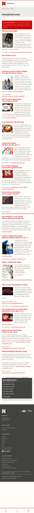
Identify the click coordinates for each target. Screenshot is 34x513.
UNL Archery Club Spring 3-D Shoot (15, 285)
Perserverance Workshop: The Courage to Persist (11, 193)
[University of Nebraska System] (29, 411)
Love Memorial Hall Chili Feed (13, 122)
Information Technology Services (9, 427)
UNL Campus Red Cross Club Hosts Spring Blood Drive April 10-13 (14, 310)
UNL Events (4, 429)
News (3, 446)
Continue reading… (18, 91)
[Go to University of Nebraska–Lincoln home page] (4, 3)
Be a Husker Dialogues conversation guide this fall (12, 166)
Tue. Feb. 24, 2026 (8, 388)
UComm (7, 8)
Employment (4, 438)
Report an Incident (6, 450)
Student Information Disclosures (9, 468)
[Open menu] (5, 510)
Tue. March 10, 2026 (8, 386)
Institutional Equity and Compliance (9, 460)
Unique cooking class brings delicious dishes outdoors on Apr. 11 (15, 237)
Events (3, 440)
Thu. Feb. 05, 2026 (8, 393)
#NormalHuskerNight (10, 31)
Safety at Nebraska (6, 466)
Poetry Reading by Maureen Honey (14, 351)
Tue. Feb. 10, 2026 (8, 391)
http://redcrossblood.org (18, 327)
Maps (3, 444)
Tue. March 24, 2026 (8, 384)
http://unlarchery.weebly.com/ (19, 306)
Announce (10, 3)
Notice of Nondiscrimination (8, 462)
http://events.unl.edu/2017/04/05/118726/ (13, 372)
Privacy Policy (5, 464)
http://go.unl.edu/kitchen (18, 259)
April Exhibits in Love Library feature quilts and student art (13, 217)
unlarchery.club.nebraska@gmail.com (12, 303)
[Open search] (17, 510)
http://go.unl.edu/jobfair (18, 162)
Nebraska (3, 8)
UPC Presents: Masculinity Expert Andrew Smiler (11, 100)
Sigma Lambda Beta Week (11, 262)
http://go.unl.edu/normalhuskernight (21, 52)
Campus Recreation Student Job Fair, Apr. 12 (11, 144)
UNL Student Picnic (9, 55)
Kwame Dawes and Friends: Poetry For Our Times (12, 331)
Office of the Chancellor (7, 448)
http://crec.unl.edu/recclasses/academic (13, 96)
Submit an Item (24, 377)
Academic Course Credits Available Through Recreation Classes (14, 72)
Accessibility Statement (7, 458)
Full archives (6, 396)
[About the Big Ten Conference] (23, 411)
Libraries (4, 442)
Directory (4, 436)
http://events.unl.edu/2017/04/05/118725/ (13, 348)
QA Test (12, 472)
